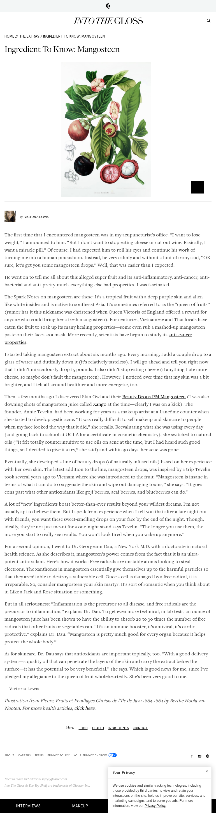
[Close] (207, 771)
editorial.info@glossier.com (48, 779)
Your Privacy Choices (95, 755)
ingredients (118, 728)
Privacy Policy (58, 755)
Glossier (108, 6)
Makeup (80, 806)
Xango (99, 404)
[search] (208, 20)
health (98, 728)
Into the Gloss (108, 20)
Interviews (28, 806)
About (9, 755)
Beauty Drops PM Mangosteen (154, 396)
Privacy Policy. (155, 806)
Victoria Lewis (36, 217)
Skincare (140, 728)
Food (83, 728)
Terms (39, 755)
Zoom (197, 187)
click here (84, 708)
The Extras (29, 36)
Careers (24, 755)
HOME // (11, 36)
